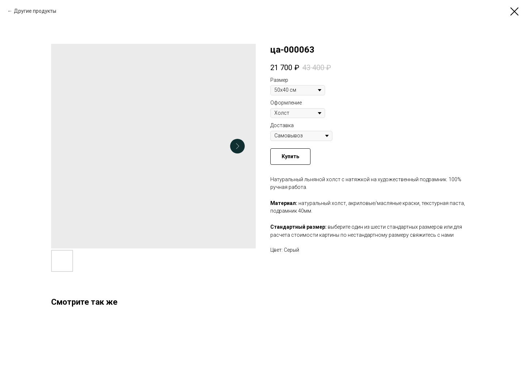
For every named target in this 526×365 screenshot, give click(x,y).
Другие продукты (35, 11)
